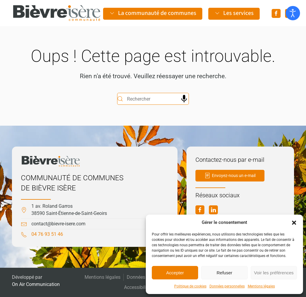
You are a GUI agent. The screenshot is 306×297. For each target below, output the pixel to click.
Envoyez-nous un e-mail (229, 175)
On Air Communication (36, 284)
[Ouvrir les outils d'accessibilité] (293, 13)
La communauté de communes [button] (152, 13)
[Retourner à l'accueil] (57, 13)
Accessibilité (137, 287)
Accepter (175, 272)
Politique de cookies (190, 286)
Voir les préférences (274, 272)
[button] (294, 222)
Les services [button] (234, 13)
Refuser (224, 272)
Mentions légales (261, 286)
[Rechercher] (153, 99)
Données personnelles (227, 286)
